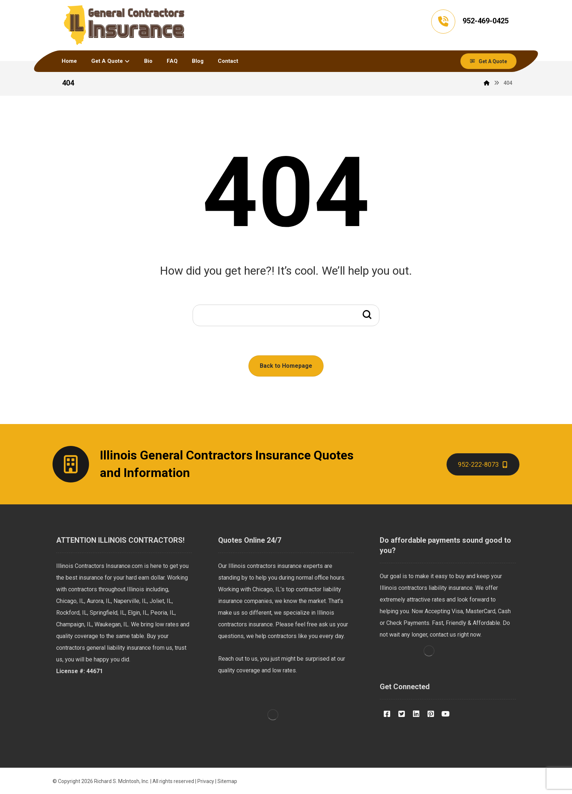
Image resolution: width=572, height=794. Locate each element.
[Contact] (483, 464)
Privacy (205, 781)
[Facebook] (387, 714)
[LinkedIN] (416, 714)
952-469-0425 (486, 20)
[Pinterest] (431, 714)
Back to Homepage (286, 365)
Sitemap (227, 781)
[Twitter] (401, 714)
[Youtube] (445, 714)
